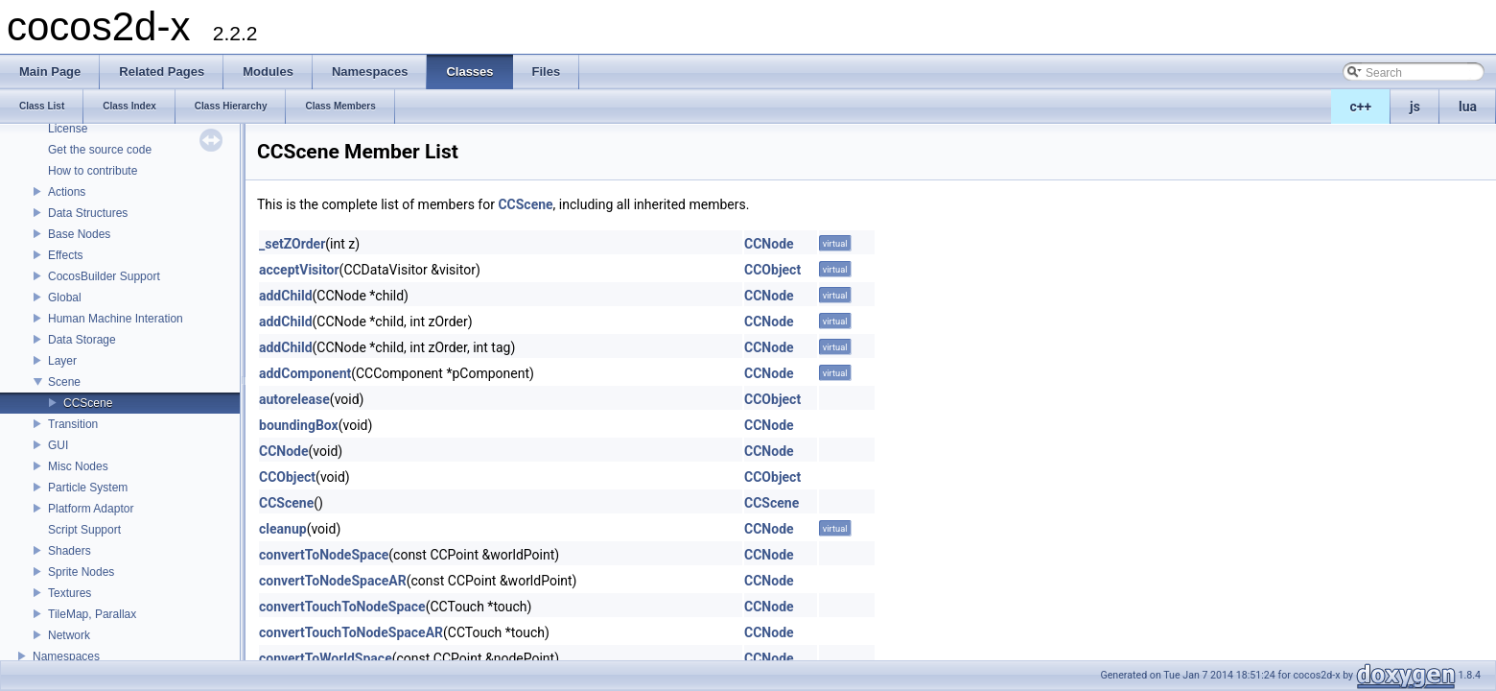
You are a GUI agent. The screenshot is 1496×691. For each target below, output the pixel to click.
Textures (69, 593)
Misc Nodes (78, 466)
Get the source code (100, 149)
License (67, 128)
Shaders (69, 551)
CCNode (769, 243)
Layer (62, 361)
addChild (286, 295)
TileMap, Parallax (92, 614)
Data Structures (88, 213)
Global (65, 297)
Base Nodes (79, 234)
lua (1468, 106)
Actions (66, 192)
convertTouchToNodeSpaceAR (351, 632)
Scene (64, 382)
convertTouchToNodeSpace (342, 606)
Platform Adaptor (90, 508)
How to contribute (92, 171)
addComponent (305, 373)
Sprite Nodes (81, 572)
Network (69, 635)
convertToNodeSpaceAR (333, 580)
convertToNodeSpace (323, 554)
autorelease (294, 399)
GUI (58, 445)
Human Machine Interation (115, 318)
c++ (1361, 106)
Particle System (88, 487)
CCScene (87, 403)
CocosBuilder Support (104, 276)
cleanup (283, 528)
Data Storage (82, 339)
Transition (73, 424)
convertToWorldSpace (325, 658)
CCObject (772, 269)
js (1415, 106)
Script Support (84, 529)
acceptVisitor (299, 269)
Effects (65, 255)
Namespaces (66, 656)
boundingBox (299, 425)
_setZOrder (292, 243)
